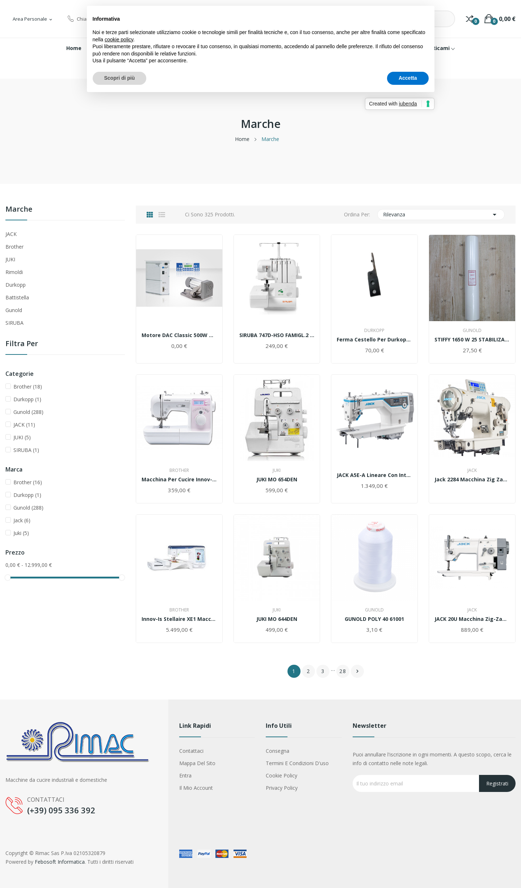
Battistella (17, 297)
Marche (18, 210)
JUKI (10, 259)
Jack (21, 520)
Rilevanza (441, 214)
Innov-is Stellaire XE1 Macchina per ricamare (179, 619)
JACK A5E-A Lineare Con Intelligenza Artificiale (374, 475)
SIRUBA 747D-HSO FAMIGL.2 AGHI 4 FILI (277, 335)
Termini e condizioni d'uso (297, 763)
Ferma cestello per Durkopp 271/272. (374, 339)
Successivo (357, 671)
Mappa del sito (197, 763)
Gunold (13, 310)
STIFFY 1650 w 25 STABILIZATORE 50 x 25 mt (472, 339)
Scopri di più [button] (119, 78)
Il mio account (196, 787)
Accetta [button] (408, 78)
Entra (185, 775)
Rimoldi (14, 272)
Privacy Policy (282, 787)
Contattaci (191, 750)
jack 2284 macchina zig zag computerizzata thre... (472, 479)
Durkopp (15, 284)
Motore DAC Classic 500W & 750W (179, 335)
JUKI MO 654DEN (276, 479)
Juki (21, 533)
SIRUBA (14, 322)
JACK (11, 234)
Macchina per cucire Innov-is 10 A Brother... (179, 479)
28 (342, 671)
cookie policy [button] (119, 39)
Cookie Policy (281, 775)
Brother (14, 246)
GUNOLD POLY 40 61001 (374, 619)
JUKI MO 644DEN (276, 619)
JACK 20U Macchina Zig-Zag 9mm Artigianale (472, 619)
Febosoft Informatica (60, 861)
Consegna (277, 750)
